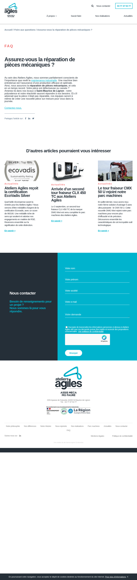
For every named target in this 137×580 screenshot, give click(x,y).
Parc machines (93, 426)
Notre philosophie (13, 426)
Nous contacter (103, 6)
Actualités (128, 16)
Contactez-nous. (13, 108)
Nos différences (30, 426)
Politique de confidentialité (122, 436)
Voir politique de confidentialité (91, 331)
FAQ (8, 46)
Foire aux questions (24, 29)
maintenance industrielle (44, 80)
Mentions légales (97, 436)
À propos (51, 16)
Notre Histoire (45, 426)
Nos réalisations (102, 16)
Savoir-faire (76, 16)
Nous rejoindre (61, 426)
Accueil (8, 29)
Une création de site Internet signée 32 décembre (68, 442)
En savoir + (10, 230)
